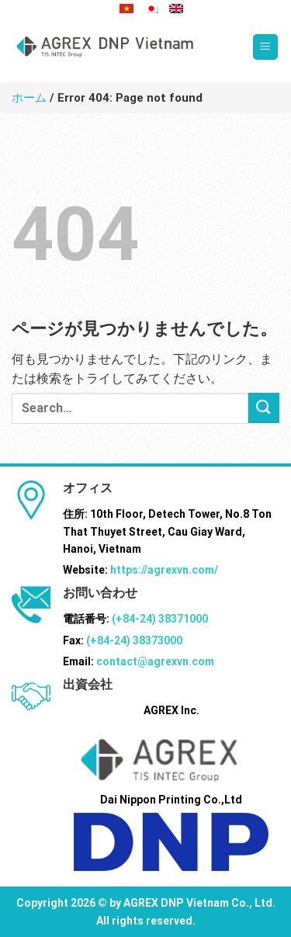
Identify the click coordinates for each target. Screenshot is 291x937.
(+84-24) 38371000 (160, 619)
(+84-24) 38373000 (134, 640)
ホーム (29, 98)
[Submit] (263, 408)
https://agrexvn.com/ (164, 570)
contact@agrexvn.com (155, 661)
